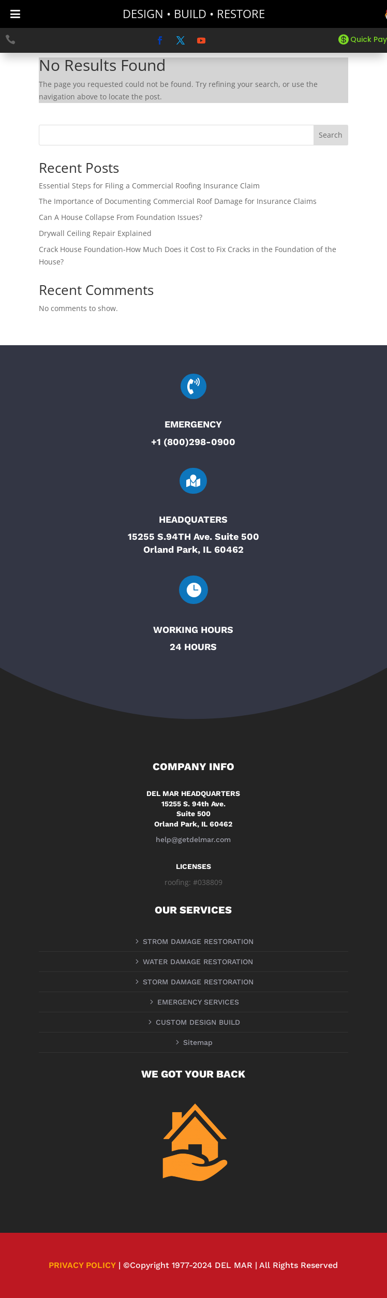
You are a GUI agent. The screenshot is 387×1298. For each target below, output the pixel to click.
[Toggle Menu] (15, 14)
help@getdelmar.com (193, 839)
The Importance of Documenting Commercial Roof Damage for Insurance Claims (178, 201)
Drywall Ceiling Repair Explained (95, 233)
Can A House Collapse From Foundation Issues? (120, 217)
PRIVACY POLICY (82, 1265)
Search (331, 135)
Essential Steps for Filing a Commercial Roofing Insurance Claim (149, 185)
